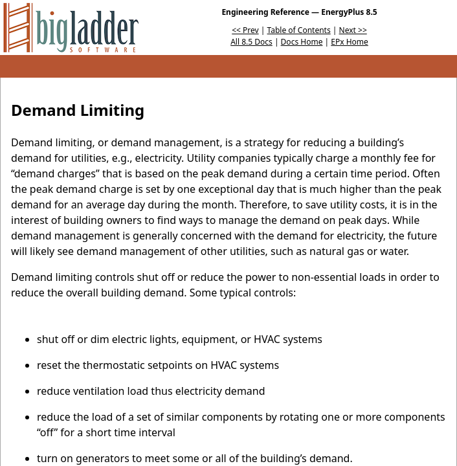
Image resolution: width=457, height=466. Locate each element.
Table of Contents (299, 30)
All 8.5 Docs (251, 41)
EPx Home (349, 41)
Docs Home (302, 41)
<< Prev (245, 30)
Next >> (353, 30)
